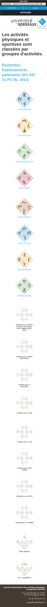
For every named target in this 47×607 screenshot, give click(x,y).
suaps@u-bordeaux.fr (36, 602)
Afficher (23, 10)
